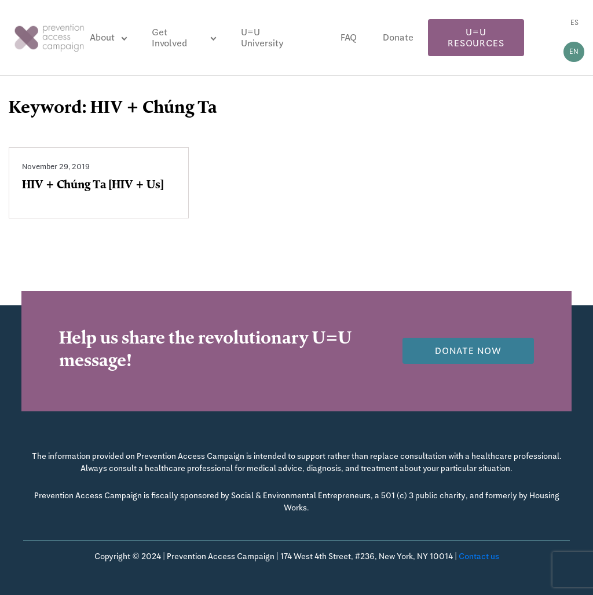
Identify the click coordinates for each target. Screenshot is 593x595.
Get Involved (169, 38)
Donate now (468, 350)
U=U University (262, 38)
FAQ (349, 37)
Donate (398, 37)
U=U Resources (476, 38)
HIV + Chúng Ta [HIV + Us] (93, 186)
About (102, 37)
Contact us (479, 556)
